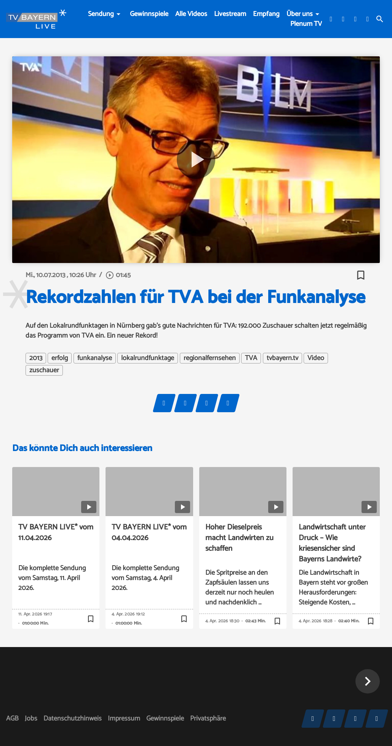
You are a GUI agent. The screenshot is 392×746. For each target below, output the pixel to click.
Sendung (101, 14)
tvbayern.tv (282, 358)
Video (315, 358)
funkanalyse (94, 358)
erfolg (59, 358)
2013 (35, 358)
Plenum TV (306, 24)
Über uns (299, 14)
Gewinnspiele (149, 14)
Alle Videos (191, 14)
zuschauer (44, 370)
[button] (367, 681)
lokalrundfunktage (147, 358)
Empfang (266, 14)
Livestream (230, 14)
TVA (251, 358)
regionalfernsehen (210, 358)
